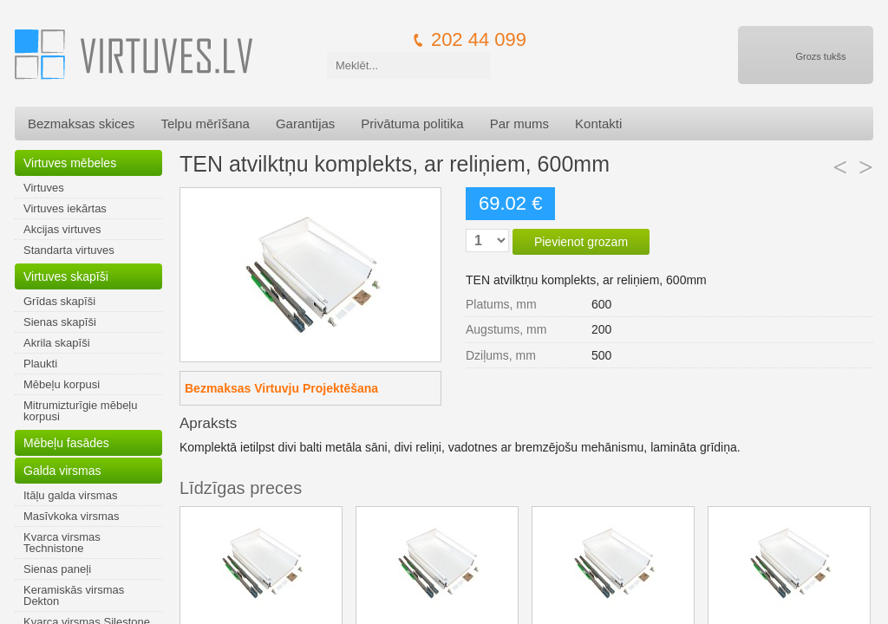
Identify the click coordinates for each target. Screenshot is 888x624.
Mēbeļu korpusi (61, 384)
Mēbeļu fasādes (66, 443)
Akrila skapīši (56, 342)
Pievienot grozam (581, 242)
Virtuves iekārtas (65, 208)
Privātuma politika (412, 123)
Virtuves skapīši (65, 276)
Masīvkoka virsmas (71, 516)
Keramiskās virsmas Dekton (73, 595)
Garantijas (305, 123)
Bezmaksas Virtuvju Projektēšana (281, 388)
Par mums (519, 123)
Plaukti (40, 363)
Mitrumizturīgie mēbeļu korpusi (80, 411)
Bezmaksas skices (81, 123)
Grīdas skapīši (59, 301)
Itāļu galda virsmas (70, 495)
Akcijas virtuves (62, 229)
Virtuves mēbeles (69, 163)
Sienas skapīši (59, 321)
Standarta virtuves (68, 250)
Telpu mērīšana (205, 123)
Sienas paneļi (57, 568)
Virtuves (43, 187)
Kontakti (598, 123)
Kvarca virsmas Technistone (62, 542)
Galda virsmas (62, 471)
